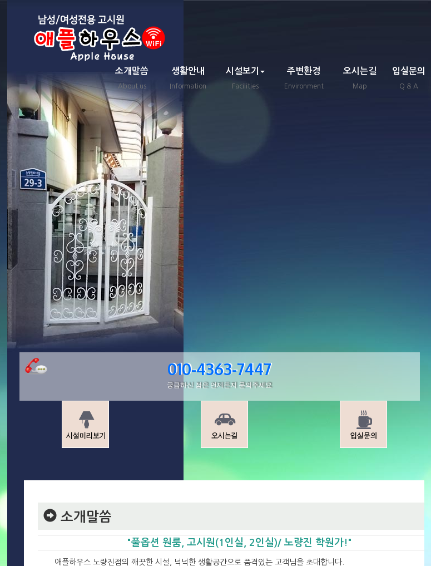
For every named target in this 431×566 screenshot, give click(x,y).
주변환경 (304, 80)
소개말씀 (132, 80)
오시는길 (359, 80)
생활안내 (188, 80)
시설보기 (245, 80)
